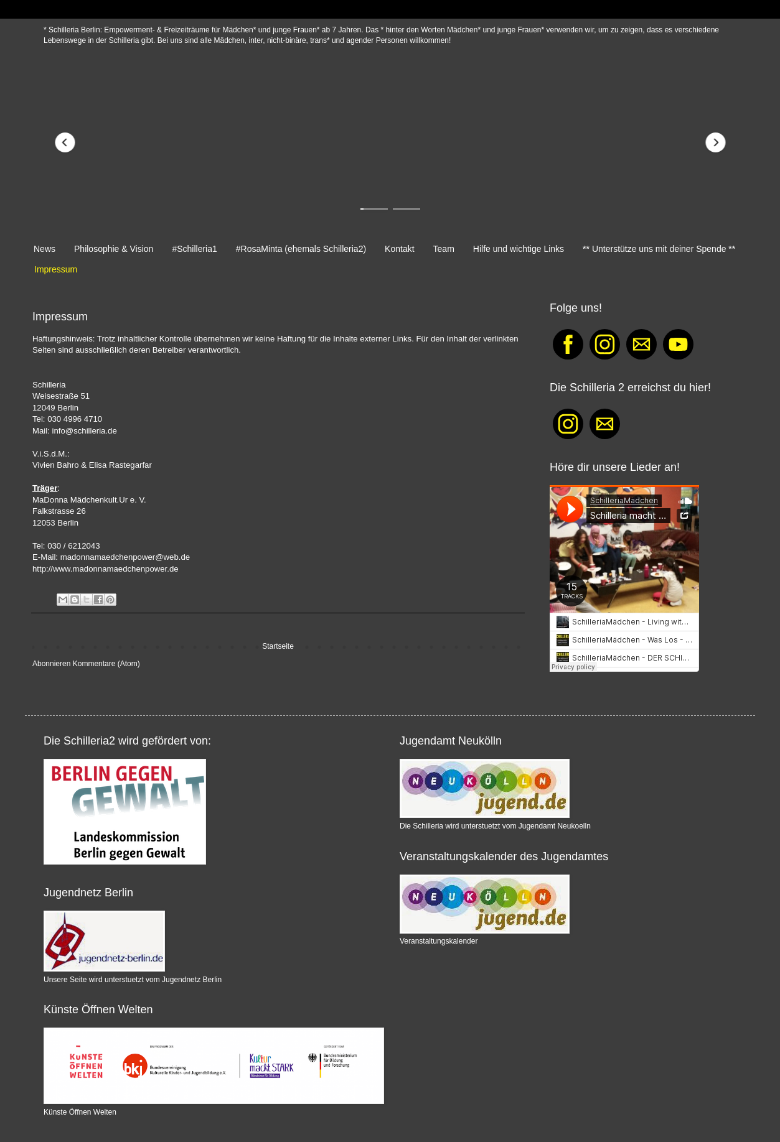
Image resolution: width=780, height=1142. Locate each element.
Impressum (55, 269)
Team (443, 249)
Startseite (278, 646)
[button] (65, 142)
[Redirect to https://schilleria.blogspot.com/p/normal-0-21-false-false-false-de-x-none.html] (390, 142)
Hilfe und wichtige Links (518, 249)
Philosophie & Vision (113, 249)
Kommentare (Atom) (106, 663)
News (44, 249)
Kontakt (399, 249)
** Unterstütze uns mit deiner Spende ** (659, 249)
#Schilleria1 (194, 249)
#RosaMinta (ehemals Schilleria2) (301, 249)
